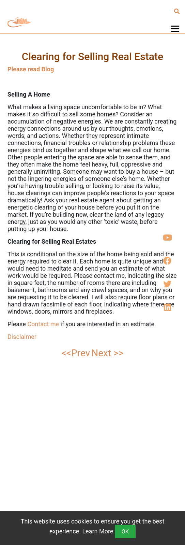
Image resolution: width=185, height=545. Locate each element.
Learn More (97, 531)
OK (125, 531)
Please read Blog (30, 69)
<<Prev (76, 353)
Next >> (107, 353)
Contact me (43, 324)
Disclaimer (22, 336)
